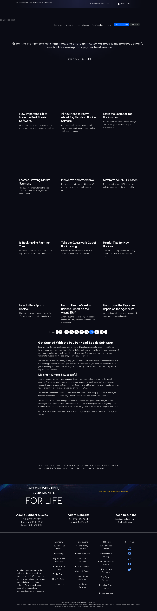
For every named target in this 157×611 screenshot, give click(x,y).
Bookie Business (106, 592)
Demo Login (134, 24)
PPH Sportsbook (82, 566)
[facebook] (129, 564)
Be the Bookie (59, 574)
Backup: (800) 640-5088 (121, 491)
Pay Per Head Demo (59, 547)
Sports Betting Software (82, 547)
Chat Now (110, 4)
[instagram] (129, 548)
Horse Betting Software (82, 578)
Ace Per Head (65, 602)
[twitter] (129, 569)
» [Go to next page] (105, 332)
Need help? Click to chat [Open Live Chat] (106, 491)
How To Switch (58, 579)
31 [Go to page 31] (102, 332)
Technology (59, 553)
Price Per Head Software (105, 571)
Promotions (59, 584)
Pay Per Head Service (106, 547)
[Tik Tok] (129, 558)
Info (109, 25)
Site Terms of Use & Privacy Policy (86, 602)
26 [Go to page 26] (77, 332)
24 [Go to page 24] (66, 332)
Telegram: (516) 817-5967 (32, 522)
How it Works (83, 25)
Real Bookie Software (106, 579)
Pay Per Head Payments (59, 560)
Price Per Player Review (106, 586)
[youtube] (129, 553)
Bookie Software (82, 553)
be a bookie (57, 347)
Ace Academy (98, 25)
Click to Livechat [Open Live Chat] (125, 522)
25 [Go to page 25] (72, 332)
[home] (69, 58)
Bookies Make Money (106, 555)
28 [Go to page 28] (86, 332)
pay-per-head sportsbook (68, 379)
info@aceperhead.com (125, 519)
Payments (69, 25)
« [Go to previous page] (57, 332)
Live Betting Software (82, 585)
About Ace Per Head (59, 568)
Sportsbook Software (82, 560)
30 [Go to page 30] (97, 332)
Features (58, 25)
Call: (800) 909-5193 (97, 4)
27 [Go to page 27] (82, 332)
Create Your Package (121, 24)
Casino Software (82, 571)
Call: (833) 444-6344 (78, 519)
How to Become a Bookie (106, 563)
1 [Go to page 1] (60, 332)
